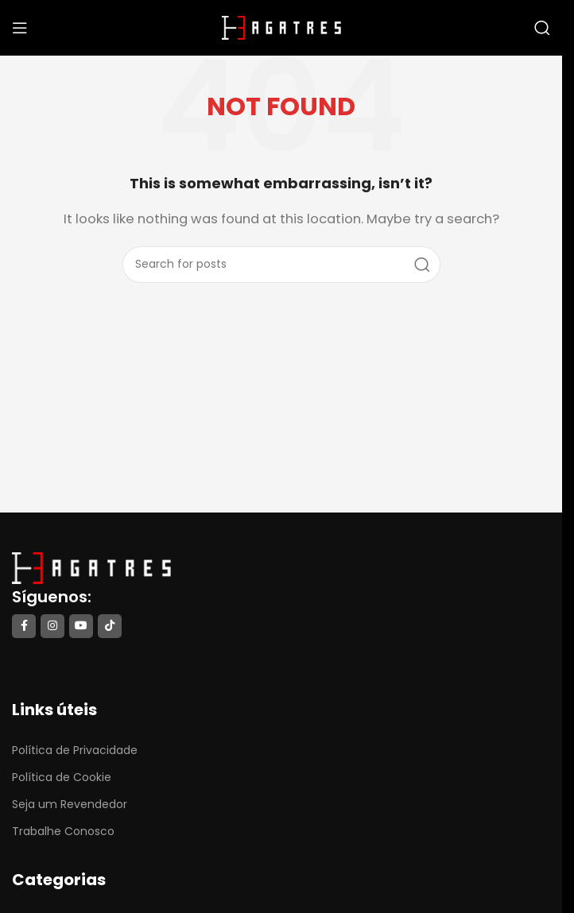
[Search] (542, 28)
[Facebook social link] (24, 626)
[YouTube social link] (81, 626)
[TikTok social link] (110, 626)
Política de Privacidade (75, 750)
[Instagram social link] (52, 626)
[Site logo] (281, 26)
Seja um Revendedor (69, 804)
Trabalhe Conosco (63, 831)
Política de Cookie (61, 777)
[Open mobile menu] (20, 28)
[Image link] (91, 567)
